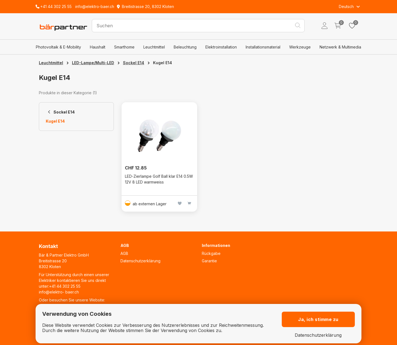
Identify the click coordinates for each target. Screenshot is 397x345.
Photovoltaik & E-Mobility (58, 47)
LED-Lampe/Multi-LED (93, 62)
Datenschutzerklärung (140, 260)
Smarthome (124, 47)
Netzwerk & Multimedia (340, 47)
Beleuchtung (185, 47)
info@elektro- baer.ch (59, 292)
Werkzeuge (300, 47)
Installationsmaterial (263, 47)
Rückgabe (211, 253)
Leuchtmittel (154, 47)
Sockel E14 (133, 62)
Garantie (209, 260)
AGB (124, 253)
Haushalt (97, 47)
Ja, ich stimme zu (318, 319)
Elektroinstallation (221, 47)
